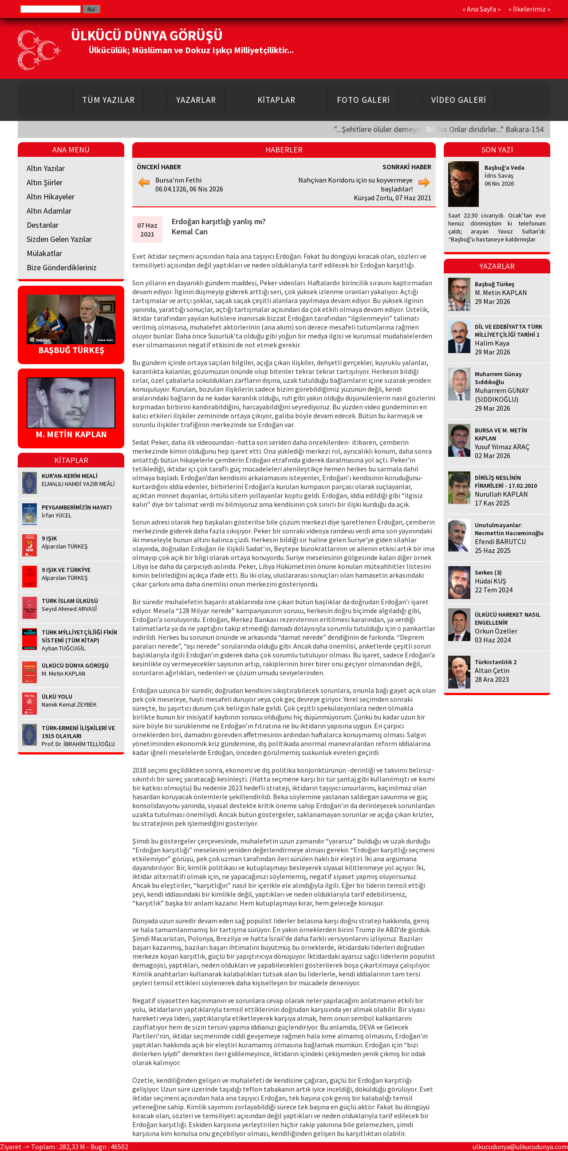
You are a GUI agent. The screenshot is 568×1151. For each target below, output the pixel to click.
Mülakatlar (44, 253)
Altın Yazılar (46, 168)
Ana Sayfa (481, 8)
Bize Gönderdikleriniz (62, 267)
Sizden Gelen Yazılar (59, 239)
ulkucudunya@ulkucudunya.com (520, 1146)
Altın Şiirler (45, 182)
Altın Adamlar (49, 211)
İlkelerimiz (529, 8)
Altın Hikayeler (51, 196)
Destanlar (43, 225)
